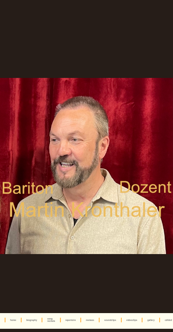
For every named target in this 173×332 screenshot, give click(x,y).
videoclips (131, 320)
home (13, 320)
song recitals (51, 320)
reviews (90, 320)
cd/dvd (168, 320)
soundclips (110, 320)
